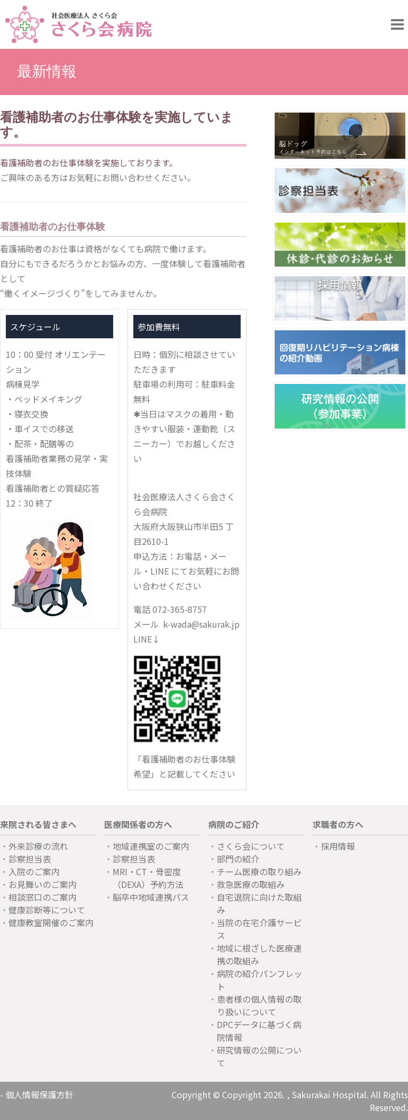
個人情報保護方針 (39, 1094)
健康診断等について (46, 909)
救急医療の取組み (251, 884)
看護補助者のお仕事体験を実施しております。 (88, 162)
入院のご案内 (34, 871)
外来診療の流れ (38, 846)
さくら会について (251, 846)
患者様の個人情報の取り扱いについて (259, 1005)
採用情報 (338, 846)
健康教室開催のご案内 (51, 922)
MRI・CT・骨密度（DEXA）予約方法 (148, 878)
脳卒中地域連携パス (151, 897)
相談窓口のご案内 (42, 897)
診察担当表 (29, 858)
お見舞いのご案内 (42, 884)
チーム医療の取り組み (259, 871)
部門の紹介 (238, 858)
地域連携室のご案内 (151, 846)
